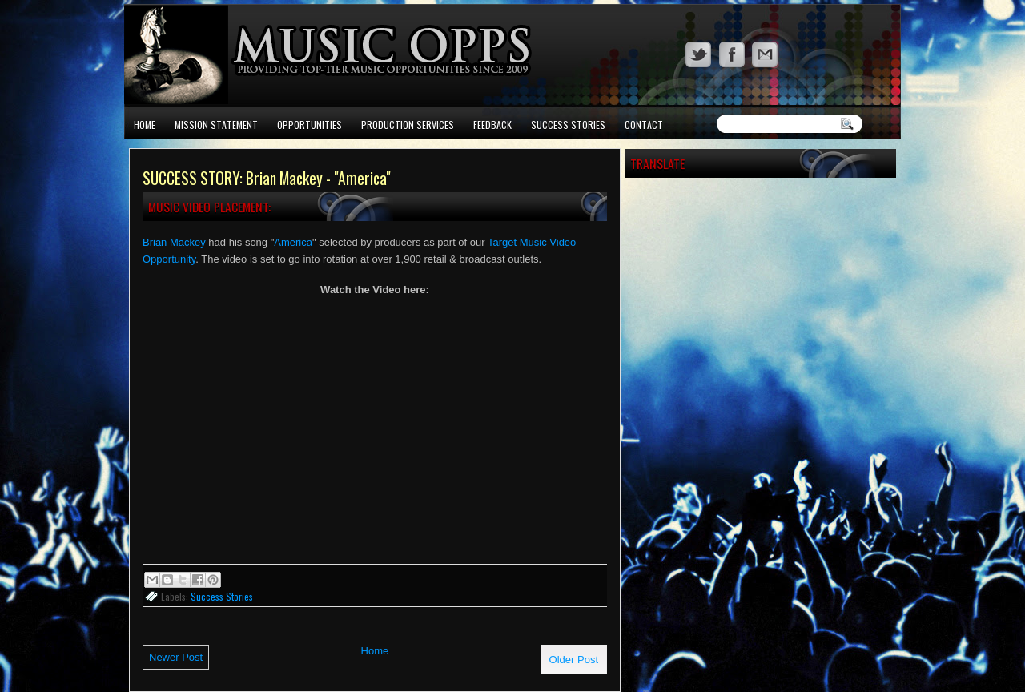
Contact (644, 124)
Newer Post (176, 657)
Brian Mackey (174, 242)
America (293, 242)
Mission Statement (216, 124)
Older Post (573, 660)
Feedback (492, 124)
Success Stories (568, 124)
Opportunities (309, 124)
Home (144, 124)
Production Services (407, 124)
